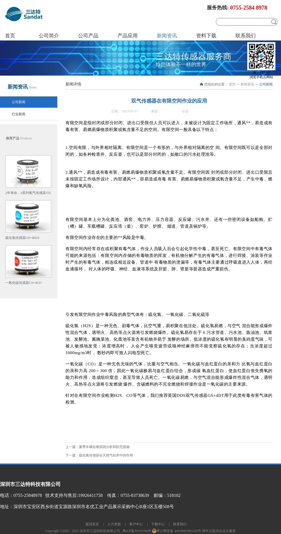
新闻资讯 (247, 84)
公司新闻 (266, 84)
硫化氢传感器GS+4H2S (22, 238)
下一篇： (99, 455)
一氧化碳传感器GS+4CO (23, 283)
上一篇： (97, 447)
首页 (10, 36)
